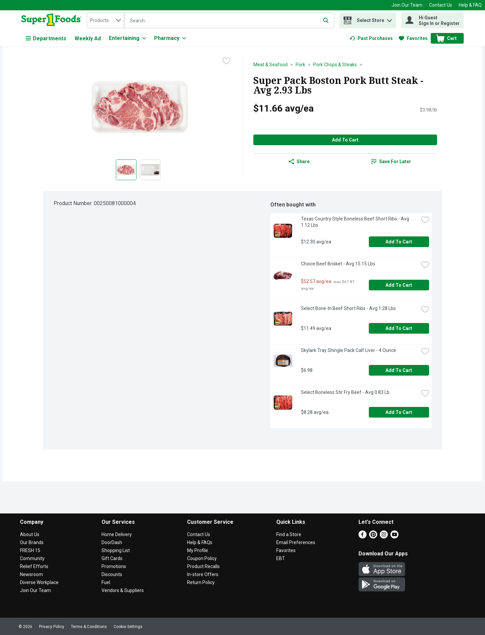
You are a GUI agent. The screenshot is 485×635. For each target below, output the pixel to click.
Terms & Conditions (89, 626)
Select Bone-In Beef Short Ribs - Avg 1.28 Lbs (348, 308)
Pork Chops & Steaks (335, 64)
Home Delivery (117, 534)
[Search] (229, 21)
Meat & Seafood (270, 64)
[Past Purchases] (371, 38)
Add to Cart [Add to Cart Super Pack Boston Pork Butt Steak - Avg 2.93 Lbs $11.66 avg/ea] (345, 140)
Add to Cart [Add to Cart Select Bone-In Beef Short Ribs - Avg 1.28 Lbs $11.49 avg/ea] (398, 328)
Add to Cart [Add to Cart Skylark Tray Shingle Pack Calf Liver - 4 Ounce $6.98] (398, 370)
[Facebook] (362, 536)
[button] (389, 19)
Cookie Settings (128, 626)
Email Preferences (295, 542)
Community (32, 558)
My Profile (197, 550)
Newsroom (31, 574)
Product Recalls (203, 566)
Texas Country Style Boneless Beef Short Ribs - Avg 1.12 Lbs (355, 222)
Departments (46, 38)
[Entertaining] (127, 38)
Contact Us (440, 5)
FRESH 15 (30, 550)
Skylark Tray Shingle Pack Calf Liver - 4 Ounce (348, 350)
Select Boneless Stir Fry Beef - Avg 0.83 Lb (345, 392)
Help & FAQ (470, 5)
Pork (300, 64)
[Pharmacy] (170, 38)
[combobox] (105, 20)
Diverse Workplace (39, 582)
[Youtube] (394, 536)
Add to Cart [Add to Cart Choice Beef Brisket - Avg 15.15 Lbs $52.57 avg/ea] (398, 285)
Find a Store (288, 534)
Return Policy (201, 582)
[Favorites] (413, 38)
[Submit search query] (326, 20)
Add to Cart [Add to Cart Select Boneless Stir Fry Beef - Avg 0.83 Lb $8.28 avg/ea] (398, 412)
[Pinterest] (373, 536)
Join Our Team (406, 5)
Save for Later (391, 161)
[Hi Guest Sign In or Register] (432, 20)
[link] (371, 38)
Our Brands (32, 542)
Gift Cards (112, 558)
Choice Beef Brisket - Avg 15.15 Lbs (338, 263)
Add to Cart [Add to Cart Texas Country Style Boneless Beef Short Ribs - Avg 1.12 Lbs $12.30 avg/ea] (398, 241)
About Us (29, 534)
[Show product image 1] (126, 169)
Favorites (286, 550)
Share (299, 161)
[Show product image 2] (150, 169)
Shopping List (116, 550)
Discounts (112, 574)
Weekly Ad (88, 38)
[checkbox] (226, 61)
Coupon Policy (202, 558)
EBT (280, 558)
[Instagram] (384, 536)
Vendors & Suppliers (123, 590)
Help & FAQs (199, 542)
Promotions (114, 566)
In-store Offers (202, 574)
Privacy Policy (51, 626)
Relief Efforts (34, 566)
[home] (52, 20)
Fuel (106, 582)
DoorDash (112, 542)
